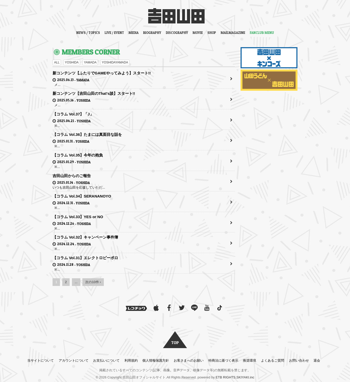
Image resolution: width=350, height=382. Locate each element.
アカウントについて (74, 360)
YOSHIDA (72, 62)
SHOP (211, 33)
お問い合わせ (299, 360)
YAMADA (90, 62)
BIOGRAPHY (152, 33)
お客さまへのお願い (189, 360)
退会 (317, 360)
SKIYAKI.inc (245, 377)
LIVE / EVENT (114, 33)
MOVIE (198, 33)
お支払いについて (106, 360)
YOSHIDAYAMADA (115, 62)
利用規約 (131, 360)
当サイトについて (40, 360)
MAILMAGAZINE (233, 33)
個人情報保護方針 (155, 360)
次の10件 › (93, 282)
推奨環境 (249, 360)
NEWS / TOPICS (88, 33)
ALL (56, 62)
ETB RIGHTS (225, 377)
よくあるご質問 (272, 360)
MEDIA (134, 33)
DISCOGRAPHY (177, 33)
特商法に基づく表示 (223, 360)
